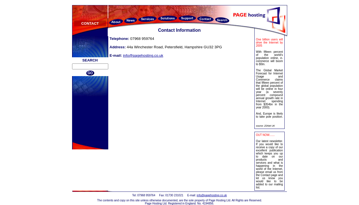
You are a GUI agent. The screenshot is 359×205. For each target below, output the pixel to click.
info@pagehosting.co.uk (143, 55)
